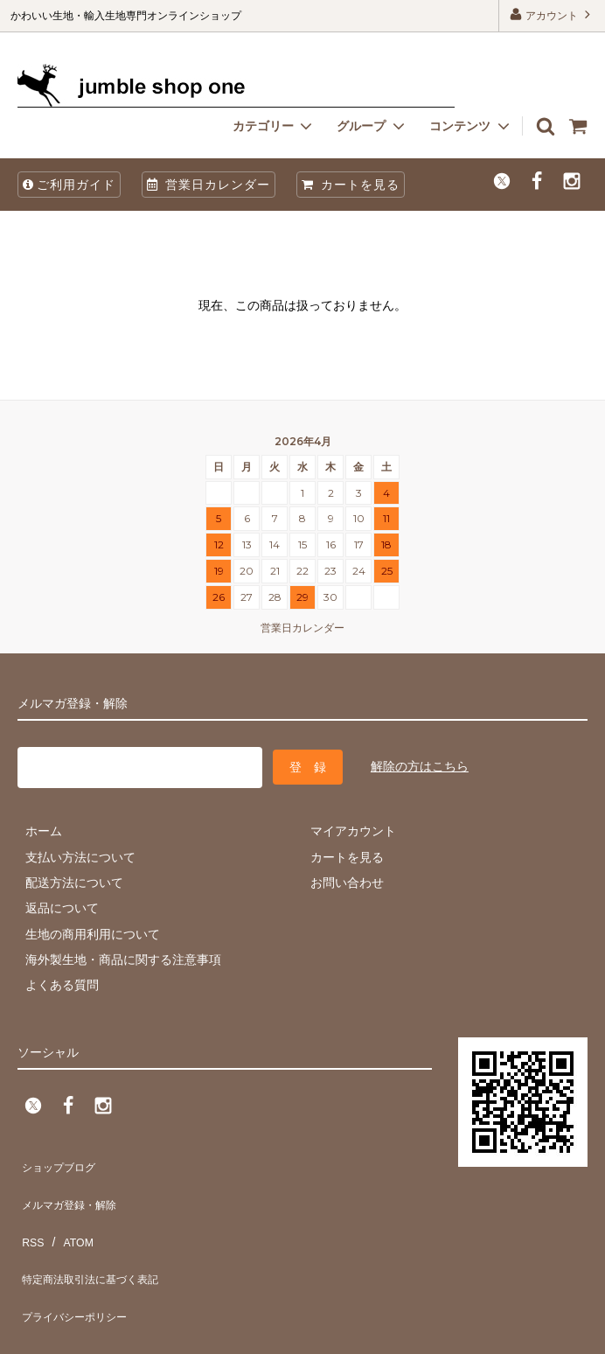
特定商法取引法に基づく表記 (97, 1233)
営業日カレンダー (208, 185)
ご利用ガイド (69, 185)
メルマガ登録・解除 (72, 1182)
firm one (149, 1331)
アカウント (552, 14)
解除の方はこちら (420, 763)
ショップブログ (60, 1156)
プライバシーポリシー (78, 1259)
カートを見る (351, 185)
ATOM (69, 1207)
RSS (30, 1207)
